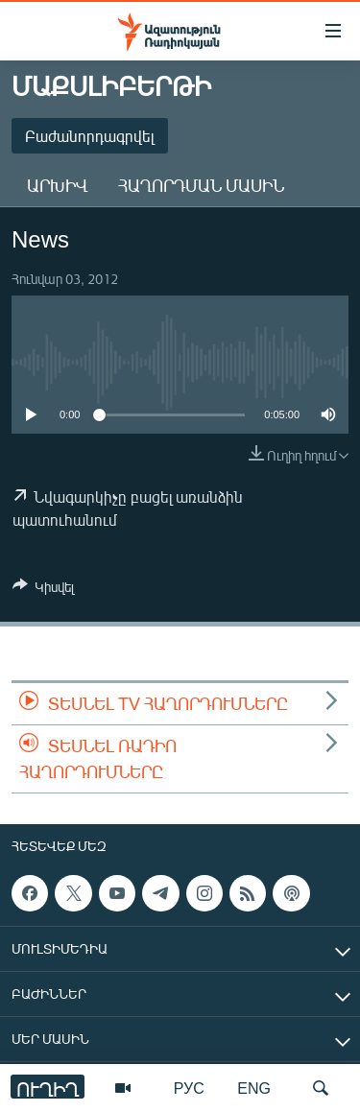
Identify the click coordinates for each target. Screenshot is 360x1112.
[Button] (43, 590)
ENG (254, 1087)
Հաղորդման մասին (201, 185)
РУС (189, 1087)
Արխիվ (57, 185)
